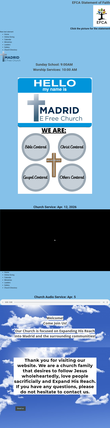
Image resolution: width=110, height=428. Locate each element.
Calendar (7, 39)
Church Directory (10, 50)
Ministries (8, 42)
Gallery (7, 47)
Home (6, 34)
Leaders (7, 45)
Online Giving (9, 37)
